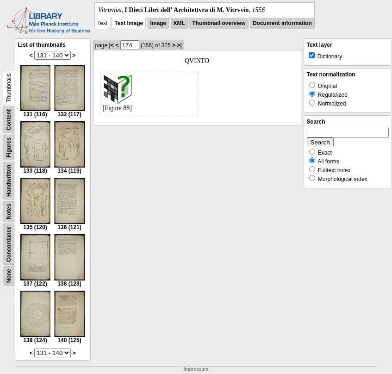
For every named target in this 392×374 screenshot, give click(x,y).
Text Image (128, 23)
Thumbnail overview (218, 23)
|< (111, 45)
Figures (9, 147)
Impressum (196, 369)
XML (179, 23)
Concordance (9, 244)
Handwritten (9, 181)
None (9, 276)
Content (9, 119)
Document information (282, 23)
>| (179, 45)
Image (158, 23)
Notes (9, 211)
